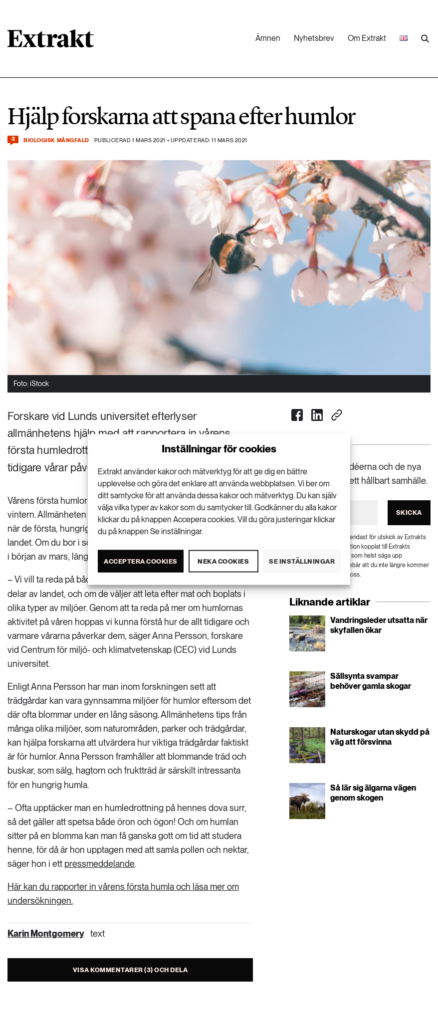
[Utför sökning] (425, 39)
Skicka (409, 512)
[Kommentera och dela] (12, 140)
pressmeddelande (99, 863)
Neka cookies (223, 561)
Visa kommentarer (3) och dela (130, 970)
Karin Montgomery (45, 933)
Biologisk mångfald (56, 140)
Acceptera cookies (141, 561)
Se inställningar (302, 561)
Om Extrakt (367, 38)
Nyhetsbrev (314, 38)
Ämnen (267, 38)
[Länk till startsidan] (50, 42)
